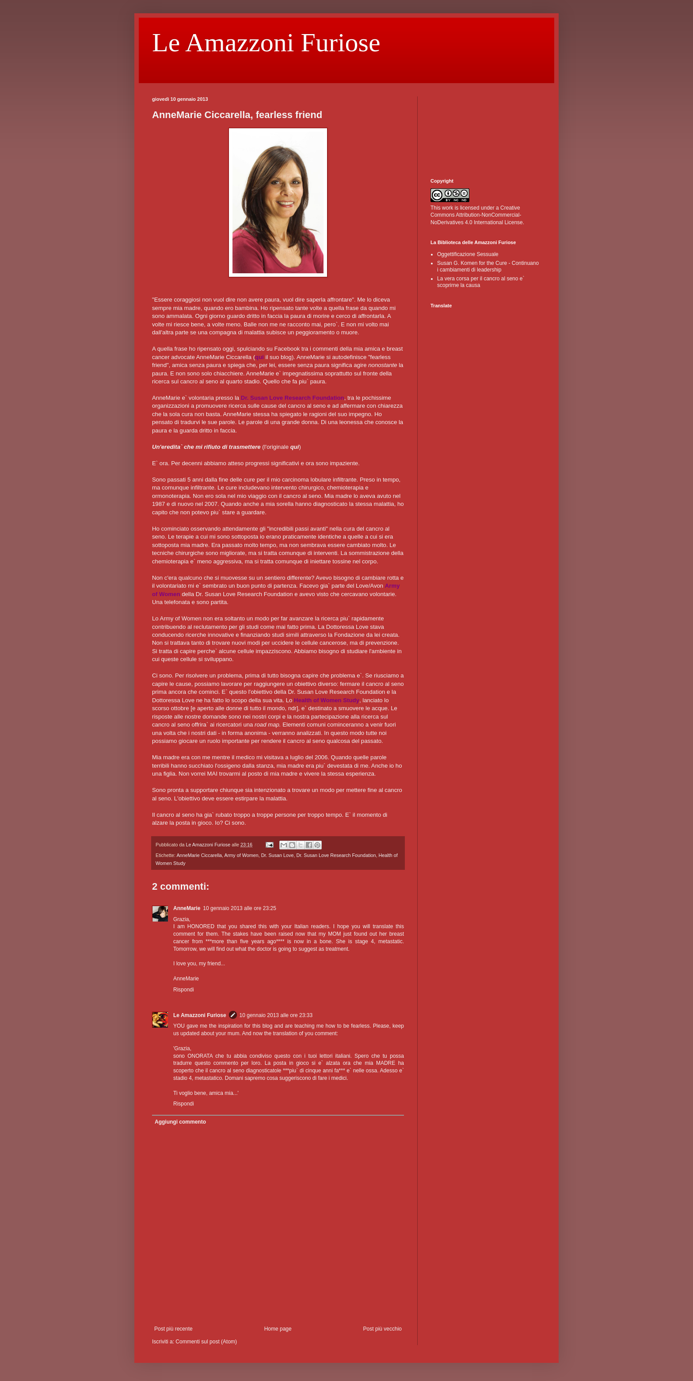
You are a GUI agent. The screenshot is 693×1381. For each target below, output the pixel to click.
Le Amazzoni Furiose (266, 42)
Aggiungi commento (180, 1122)
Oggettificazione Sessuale (468, 254)
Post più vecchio (382, 1329)
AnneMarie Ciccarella (199, 855)
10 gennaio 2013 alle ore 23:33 (276, 1015)
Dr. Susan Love (277, 855)
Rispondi (183, 990)
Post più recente (173, 1329)
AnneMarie (186, 908)
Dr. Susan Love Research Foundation (336, 855)
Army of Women (241, 855)
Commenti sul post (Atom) (206, 1342)
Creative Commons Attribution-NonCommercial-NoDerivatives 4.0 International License (476, 215)
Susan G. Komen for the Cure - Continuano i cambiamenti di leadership (488, 266)
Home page (278, 1329)
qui (294, 447)
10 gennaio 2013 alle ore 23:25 (239, 908)
